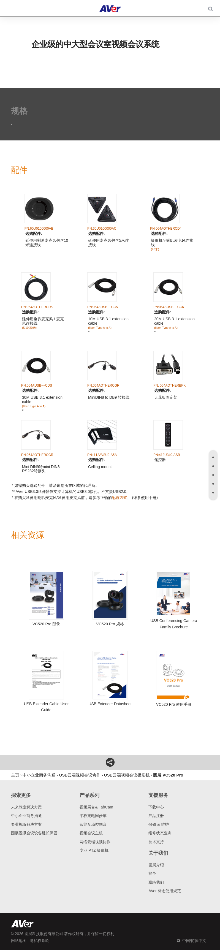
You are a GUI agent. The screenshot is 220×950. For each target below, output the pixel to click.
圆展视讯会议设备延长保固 (34, 833)
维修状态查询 (160, 833)
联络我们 (156, 882)
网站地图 (18, 940)
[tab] (213, 457)
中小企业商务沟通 (26, 815)
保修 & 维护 (158, 824)
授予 (152, 873)
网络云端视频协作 (95, 842)
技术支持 (156, 842)
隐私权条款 (39, 940)
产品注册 (156, 815)
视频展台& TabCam (96, 807)
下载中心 (156, 807)
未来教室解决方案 (26, 807)
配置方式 (119, 497)
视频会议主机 (91, 833)
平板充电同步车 (93, 815)
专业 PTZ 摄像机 (94, 850)
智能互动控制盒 (93, 824)
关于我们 (158, 853)
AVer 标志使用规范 (164, 891)
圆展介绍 (156, 865)
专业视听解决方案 (26, 824)
